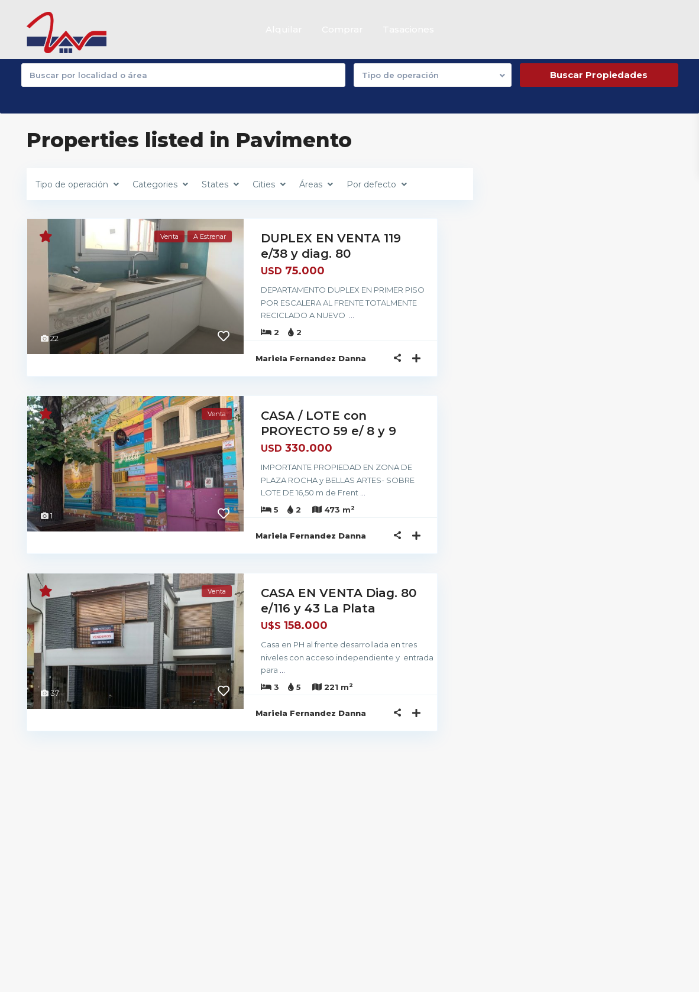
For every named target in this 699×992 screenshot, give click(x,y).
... (296, 314)
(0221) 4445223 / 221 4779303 (327, 855)
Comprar (342, 29)
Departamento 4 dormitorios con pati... (587, 841)
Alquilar (284, 29)
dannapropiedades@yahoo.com (334, 872)
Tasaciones (408, 29)
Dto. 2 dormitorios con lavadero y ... (588, 890)
